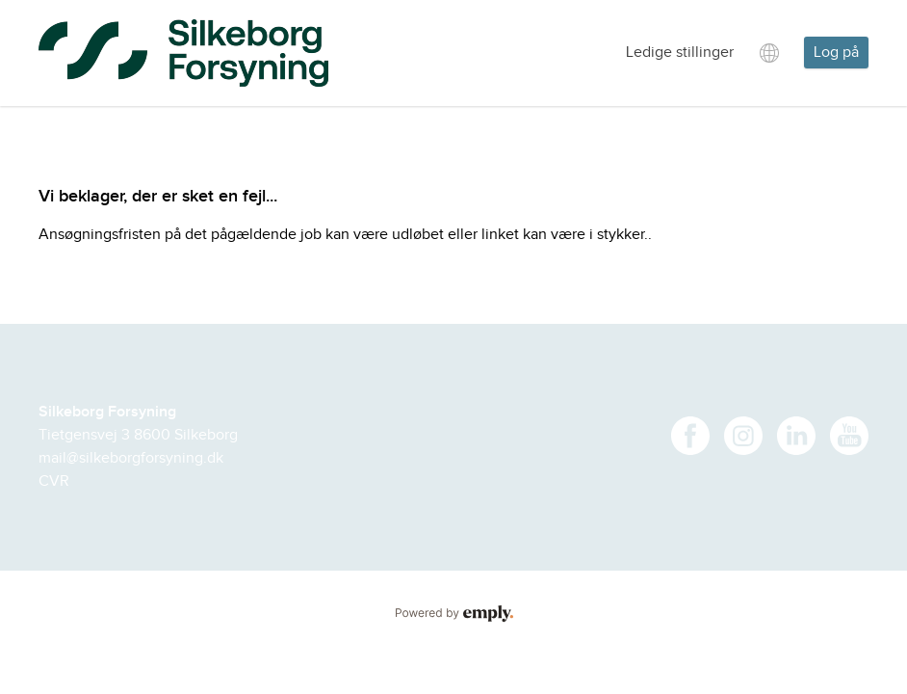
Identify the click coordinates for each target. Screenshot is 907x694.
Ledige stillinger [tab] (680, 52)
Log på (836, 52)
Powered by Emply (453, 614)
